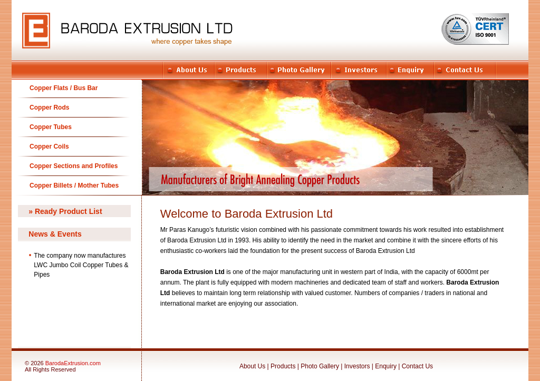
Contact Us (417, 366)
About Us (252, 366)
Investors (357, 366)
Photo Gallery (320, 366)
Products (284, 366)
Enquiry (386, 366)
